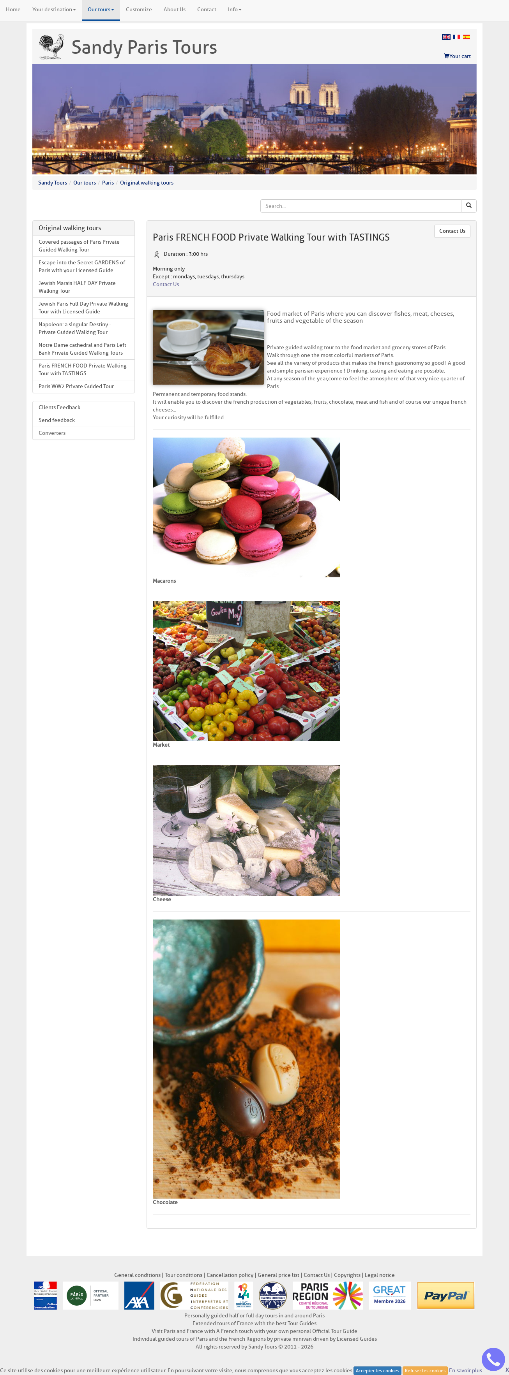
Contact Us (452, 231)
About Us (175, 9)
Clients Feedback (59, 407)
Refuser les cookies (425, 1370)
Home (13, 9)
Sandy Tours (52, 182)
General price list (278, 1275)
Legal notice (380, 1275)
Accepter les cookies (377, 1370)
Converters (52, 433)
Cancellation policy (230, 1275)
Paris (108, 182)
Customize (139, 9)
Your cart (457, 56)
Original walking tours (146, 182)
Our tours (101, 9)
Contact (206, 9)
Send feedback (57, 420)
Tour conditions (183, 1275)
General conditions (137, 1275)
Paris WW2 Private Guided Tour (76, 386)
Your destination (54, 9)
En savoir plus (465, 1370)
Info (235, 9)
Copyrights (347, 1275)
